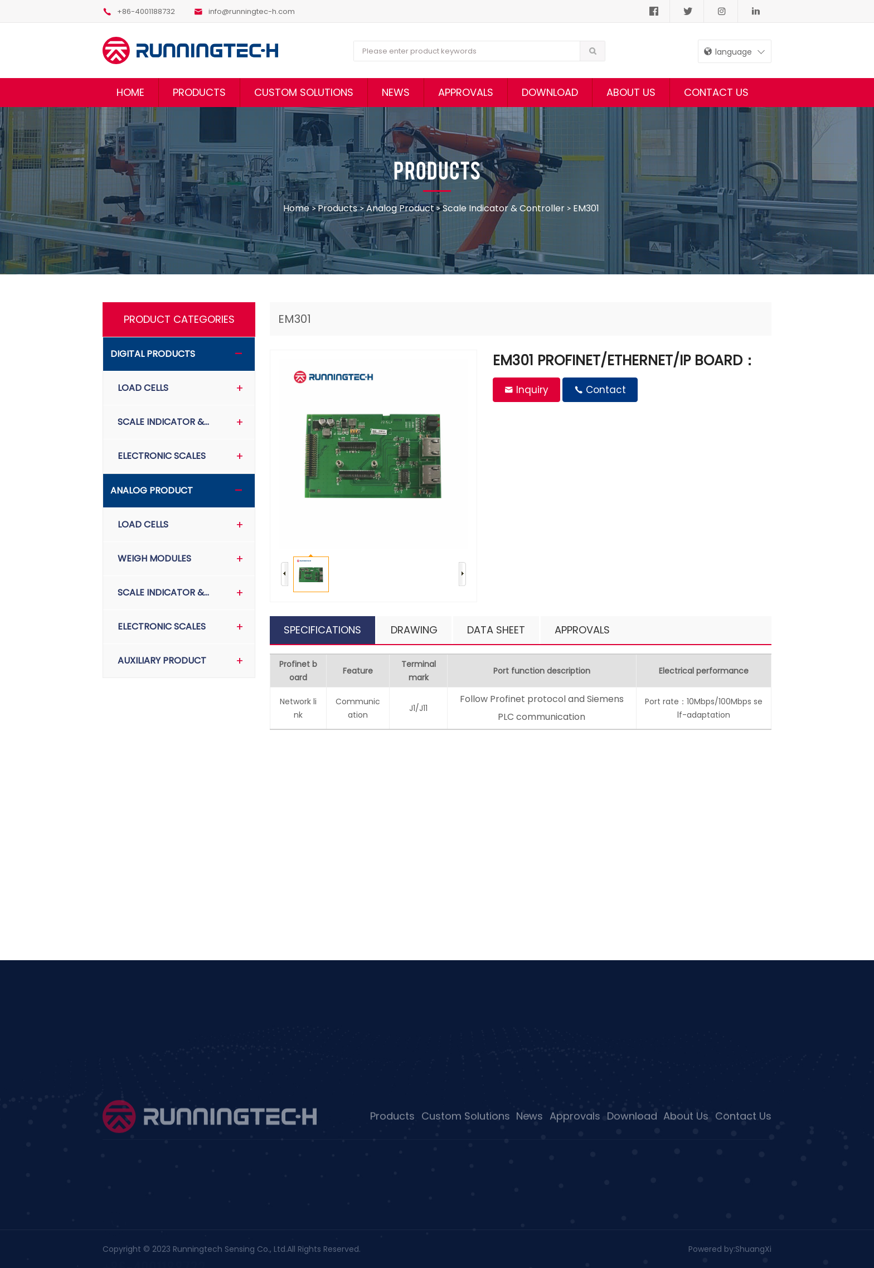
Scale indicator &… (163, 421)
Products (199, 92)
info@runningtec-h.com (244, 12)
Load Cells (143, 387)
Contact (600, 389)
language (728, 51)
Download (550, 92)
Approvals (465, 92)
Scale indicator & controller (504, 208)
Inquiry (526, 389)
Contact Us (716, 92)
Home (130, 92)
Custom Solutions (303, 92)
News (396, 92)
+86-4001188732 (139, 12)
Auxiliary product (162, 660)
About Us (631, 92)
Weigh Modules (154, 558)
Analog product (400, 208)
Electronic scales (162, 455)
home (297, 208)
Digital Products (152, 353)
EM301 (586, 208)
